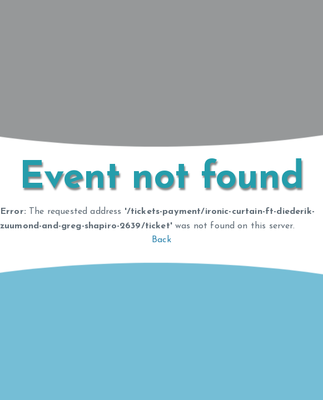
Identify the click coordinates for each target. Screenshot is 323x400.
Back (161, 240)
